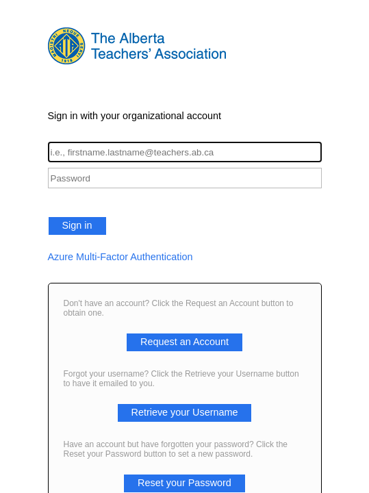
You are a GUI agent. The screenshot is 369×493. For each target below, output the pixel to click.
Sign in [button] (77, 225)
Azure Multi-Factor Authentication (120, 256)
